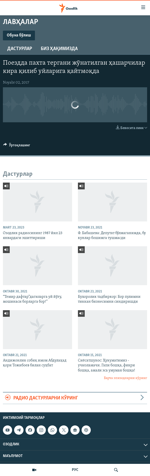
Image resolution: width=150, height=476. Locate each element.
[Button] (16, 146)
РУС (75, 470)
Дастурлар (19, 48)
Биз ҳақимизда (59, 48)
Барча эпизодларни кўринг (125, 378)
